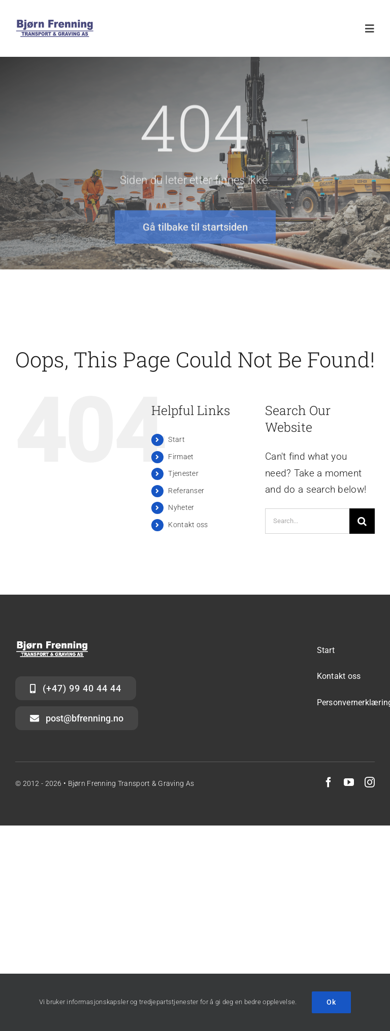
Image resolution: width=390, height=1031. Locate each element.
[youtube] (349, 782)
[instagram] (370, 782)
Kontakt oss (188, 525)
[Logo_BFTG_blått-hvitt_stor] (54, 23)
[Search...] (307, 521)
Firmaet (180, 457)
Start (176, 439)
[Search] (362, 521)
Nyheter (181, 507)
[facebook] (328, 782)
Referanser (186, 491)
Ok (331, 1002)
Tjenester (183, 473)
